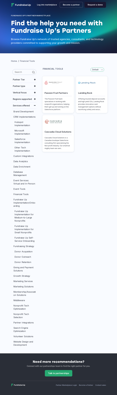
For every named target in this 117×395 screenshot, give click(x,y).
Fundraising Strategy (23, 246)
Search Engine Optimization (20, 329)
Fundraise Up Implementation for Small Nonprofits (24, 229)
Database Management (20, 173)
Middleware (19, 300)
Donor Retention (22, 262)
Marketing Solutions (23, 286)
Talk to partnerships (58, 373)
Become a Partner (86, 385)
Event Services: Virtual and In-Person (24, 182)
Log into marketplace (47, 5)
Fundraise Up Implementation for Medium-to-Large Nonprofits (24, 216)
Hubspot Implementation (22, 124)
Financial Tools (21, 194)
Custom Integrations (23, 156)
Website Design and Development (23, 343)
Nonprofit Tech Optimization (21, 307)
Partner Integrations (23, 322)
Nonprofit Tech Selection (21, 316)
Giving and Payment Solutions (23, 269)
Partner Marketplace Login (66, 385)
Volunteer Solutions (23, 336)
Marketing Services (23, 281)
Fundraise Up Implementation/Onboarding (24, 202)
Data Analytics (20, 161)
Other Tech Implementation (22, 149)
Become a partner (71, 5)
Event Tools (19, 189)
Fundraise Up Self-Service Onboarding (24, 239)
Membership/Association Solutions (24, 293)
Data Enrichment (21, 166)
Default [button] (97, 69)
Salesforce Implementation (22, 141)
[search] (24, 72)
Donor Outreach (22, 257)
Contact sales (100, 385)
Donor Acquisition (23, 251)
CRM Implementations (24, 116)
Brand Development (23, 111)
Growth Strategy (21, 276)
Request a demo (95, 5)
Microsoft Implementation (22, 132)
